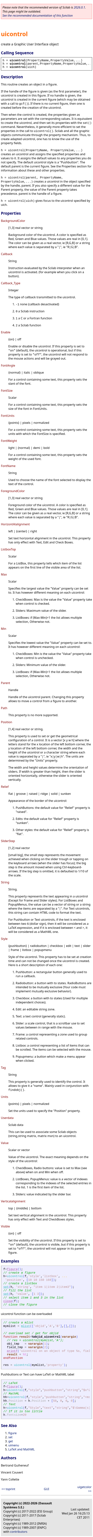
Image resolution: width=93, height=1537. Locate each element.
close (7, 1301)
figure (12, 1269)
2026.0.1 (79, 7)
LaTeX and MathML (21, 1449)
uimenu (13, 1445)
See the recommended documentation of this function (37, 15)
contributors (18, 1532)
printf (12, 1351)
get (10, 1441)
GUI (46, 1489)
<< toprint (8, 1489)
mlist (25, 1326)
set (6, 1287)
